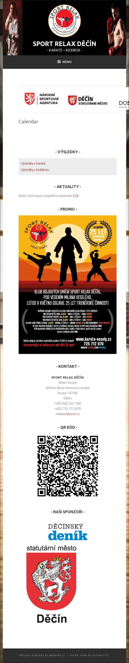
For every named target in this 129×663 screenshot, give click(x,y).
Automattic (100, 655)
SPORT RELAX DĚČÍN (64, 43)
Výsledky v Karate (33, 163)
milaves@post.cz (68, 414)
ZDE (76, 195)
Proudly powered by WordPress (42, 655)
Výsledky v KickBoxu (35, 170)
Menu (67, 62)
